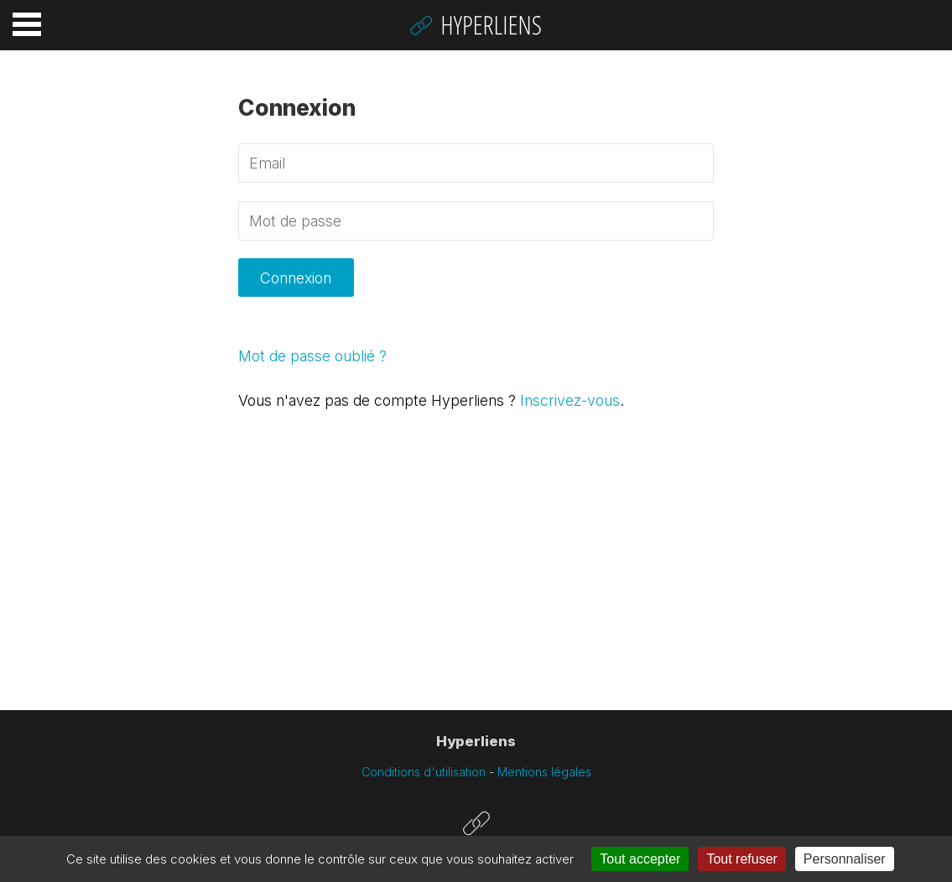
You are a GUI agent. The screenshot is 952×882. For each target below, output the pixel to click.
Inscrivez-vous (570, 400)
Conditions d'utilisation (424, 772)
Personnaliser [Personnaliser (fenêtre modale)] (845, 859)
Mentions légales (544, 772)
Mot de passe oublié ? (312, 356)
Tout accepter (640, 859)
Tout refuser (741, 859)
